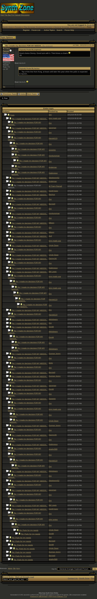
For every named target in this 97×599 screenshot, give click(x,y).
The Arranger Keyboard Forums (38, 27)
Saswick (52, 399)
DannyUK (53, 258)
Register (26, 30)
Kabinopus (53, 173)
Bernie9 (52, 204)
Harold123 (53, 138)
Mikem (51, 223)
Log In (91, 25)
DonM (51, 327)
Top (4, 87)
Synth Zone (8, 27)
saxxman (52, 128)
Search (59, 30)
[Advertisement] (73, 9)
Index (22, 94)
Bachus (52, 194)
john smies (53, 519)
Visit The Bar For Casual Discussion (15, 15)
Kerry (18, 568)
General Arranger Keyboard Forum (69, 27)
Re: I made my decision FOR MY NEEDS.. (29, 119)
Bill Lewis (53, 272)
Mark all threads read (24, 577)
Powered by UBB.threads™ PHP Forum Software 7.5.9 (48, 596)
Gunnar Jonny (55, 354)
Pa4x (12, 115)
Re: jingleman (47, 46)
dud (50, 236)
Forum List (36, 30)
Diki (14, 568)
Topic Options (8, 37)
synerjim (52, 150)
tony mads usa (55, 118)
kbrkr (51, 363)
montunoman (54, 156)
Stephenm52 (54, 178)
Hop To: (54, 569)
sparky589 (53, 449)
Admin (10, 568)
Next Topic (33, 94)
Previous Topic (8, 94)
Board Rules (8, 577)
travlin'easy (53, 191)
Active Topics (49, 30)
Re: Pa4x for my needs (28, 530)
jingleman (53, 167)
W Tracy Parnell (55, 186)
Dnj (50, 115)
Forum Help (69, 30)
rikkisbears (53, 319)
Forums (18, 27)
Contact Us (73, 578)
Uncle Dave (53, 245)
